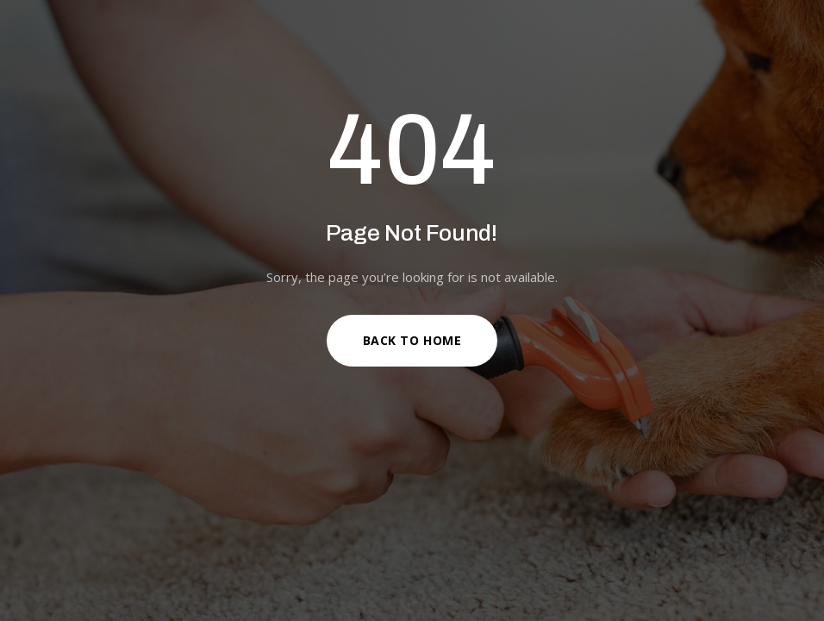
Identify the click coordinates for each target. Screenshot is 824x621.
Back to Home (412, 340)
